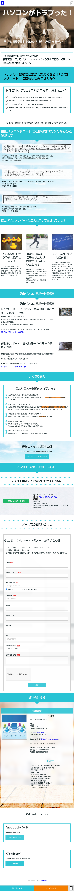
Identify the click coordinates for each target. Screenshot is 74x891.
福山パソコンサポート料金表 (13, 367)
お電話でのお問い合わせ (16, 501)
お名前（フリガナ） (12, 572)
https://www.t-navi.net (50, 740)
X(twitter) (14, 865)
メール (9, 648)
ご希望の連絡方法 (11, 645)
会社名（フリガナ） (12, 615)
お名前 (8, 562)
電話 (16, 648)
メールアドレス (10, 582)
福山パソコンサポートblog (37, 456)
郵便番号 (8, 625)
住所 (7, 635)
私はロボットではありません (17, 676)
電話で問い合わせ (17, 888)
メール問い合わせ (51, 888)
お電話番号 (9, 595)
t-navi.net (43, 882)
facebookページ (14, 839)
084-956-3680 (47, 497)
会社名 (8, 605)
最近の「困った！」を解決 (12, 332)
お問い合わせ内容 (11, 655)
